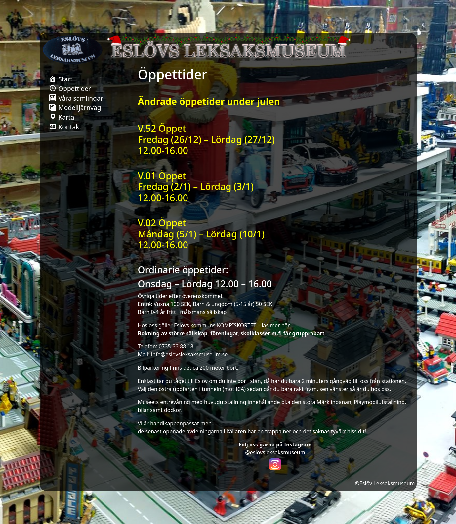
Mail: (144, 354)
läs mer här (276, 325)
